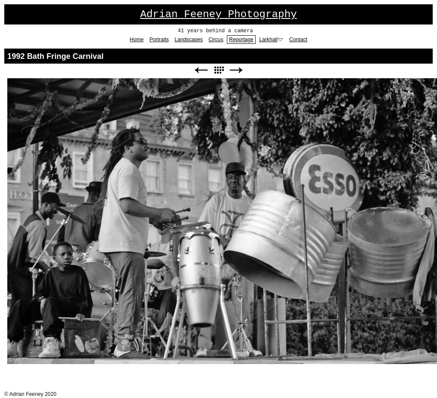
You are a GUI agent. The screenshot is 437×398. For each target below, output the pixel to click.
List (218, 70)
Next (236, 70)
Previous (201, 70)
